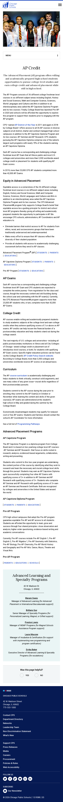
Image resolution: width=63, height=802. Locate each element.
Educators (10, 256)
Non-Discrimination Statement (17, 731)
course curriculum (18, 375)
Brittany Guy (31, 610)
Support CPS (9, 743)
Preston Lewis (31, 622)
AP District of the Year (25, 125)
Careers (6, 755)
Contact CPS (9, 715)
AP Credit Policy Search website (38, 356)
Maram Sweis (31, 598)
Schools (34, 563)
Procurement (9, 759)
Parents (54, 253)
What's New (8, 735)
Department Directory (13, 719)
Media (6, 751)
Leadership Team (11, 727)
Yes (27, 675)
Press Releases (10, 747)
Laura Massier (31, 634)
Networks (7, 723)
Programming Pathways (28, 424)
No (41, 675)
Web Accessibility (11, 767)
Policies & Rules (10, 763)
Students (42, 253)
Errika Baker (31, 649)
